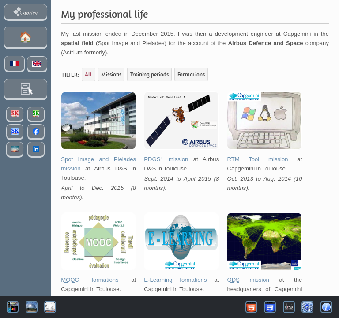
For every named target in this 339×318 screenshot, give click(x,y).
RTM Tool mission (257, 159)
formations (89, 279)
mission (248, 279)
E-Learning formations (175, 279)
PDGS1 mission (166, 159)
